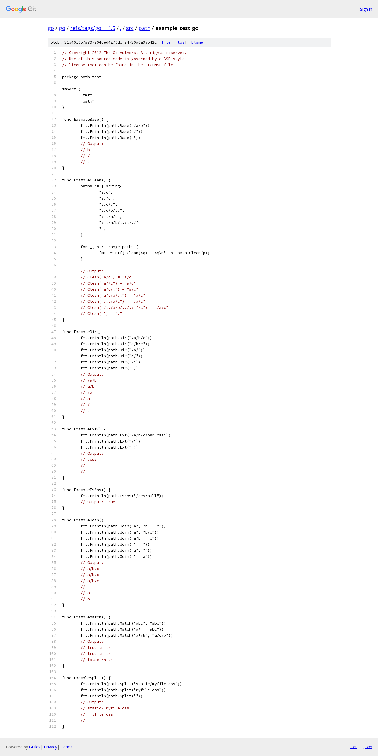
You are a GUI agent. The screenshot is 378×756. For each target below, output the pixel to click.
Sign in (366, 9)
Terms (67, 747)
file (166, 42)
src (130, 28)
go (51, 28)
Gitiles (34, 747)
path (144, 28)
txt (353, 746)
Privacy (50, 747)
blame (197, 42)
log (181, 42)
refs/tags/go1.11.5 (92, 28)
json (367, 746)
